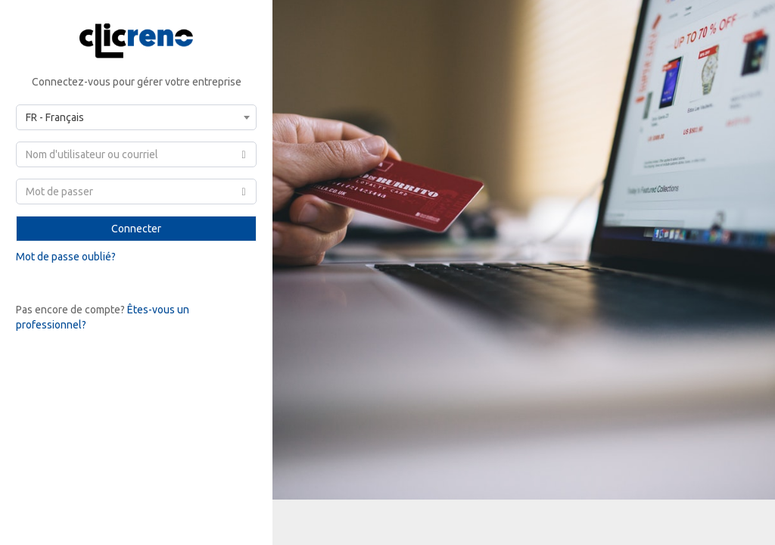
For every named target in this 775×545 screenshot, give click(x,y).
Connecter (136, 229)
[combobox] (136, 117)
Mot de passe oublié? (66, 257)
